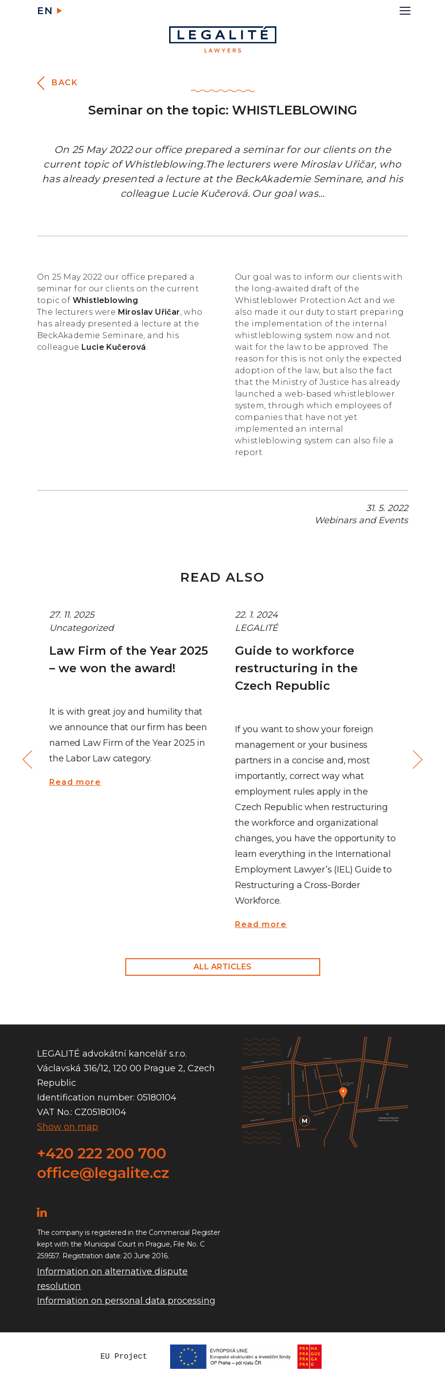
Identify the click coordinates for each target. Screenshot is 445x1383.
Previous (28, 759)
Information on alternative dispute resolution (112, 1278)
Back (64, 82)
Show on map (67, 1126)
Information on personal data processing (126, 1300)
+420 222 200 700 (101, 1153)
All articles (222, 966)
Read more (75, 782)
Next (416, 759)
